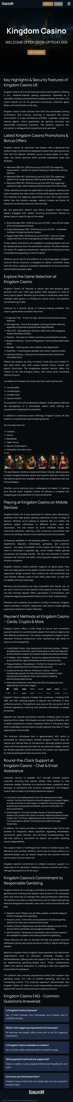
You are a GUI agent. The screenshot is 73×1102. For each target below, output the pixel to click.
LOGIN (58, 4)
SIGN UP (47, 4)
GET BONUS (36, 52)
